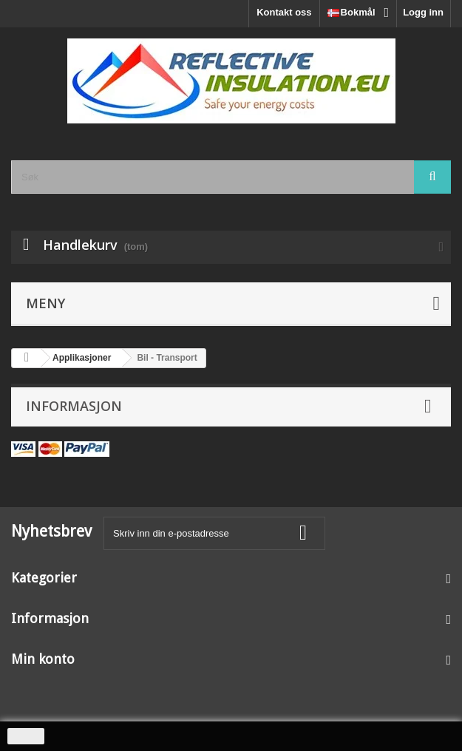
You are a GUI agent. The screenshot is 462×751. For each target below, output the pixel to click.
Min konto (43, 659)
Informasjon (74, 406)
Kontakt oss (284, 12)
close (26, 736)
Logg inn (423, 12)
